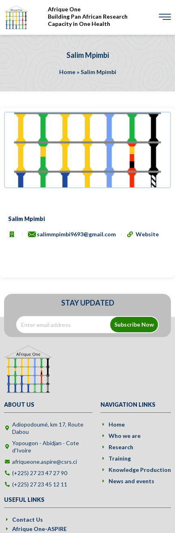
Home (67, 71)
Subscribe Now (134, 324)
